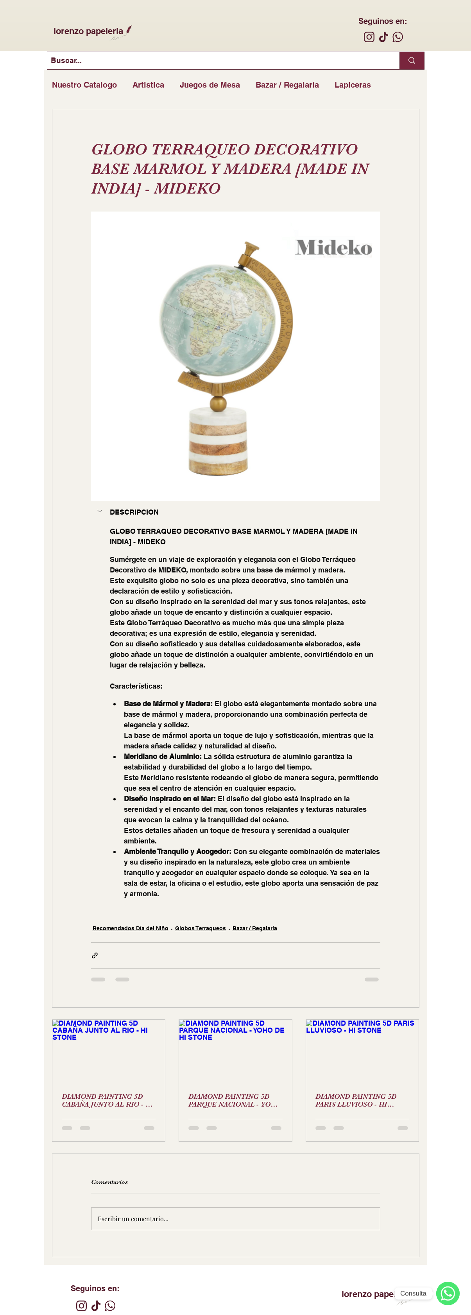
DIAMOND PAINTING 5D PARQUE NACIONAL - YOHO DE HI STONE (234, 1100)
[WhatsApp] (448, 1293)
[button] (100, 511)
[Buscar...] (217, 60)
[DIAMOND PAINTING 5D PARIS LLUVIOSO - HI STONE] (362, 1051)
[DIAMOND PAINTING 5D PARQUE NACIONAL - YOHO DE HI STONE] (235, 1051)
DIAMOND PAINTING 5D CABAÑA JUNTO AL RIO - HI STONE (108, 1100)
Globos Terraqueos (200, 928)
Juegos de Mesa (210, 85)
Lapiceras (353, 85)
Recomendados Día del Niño (130, 928)
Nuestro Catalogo (84, 85)
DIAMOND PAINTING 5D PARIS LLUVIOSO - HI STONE (355, 1100)
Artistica (148, 85)
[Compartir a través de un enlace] (94, 955)
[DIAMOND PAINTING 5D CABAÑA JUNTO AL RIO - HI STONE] (108, 1051)
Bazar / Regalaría (287, 85)
